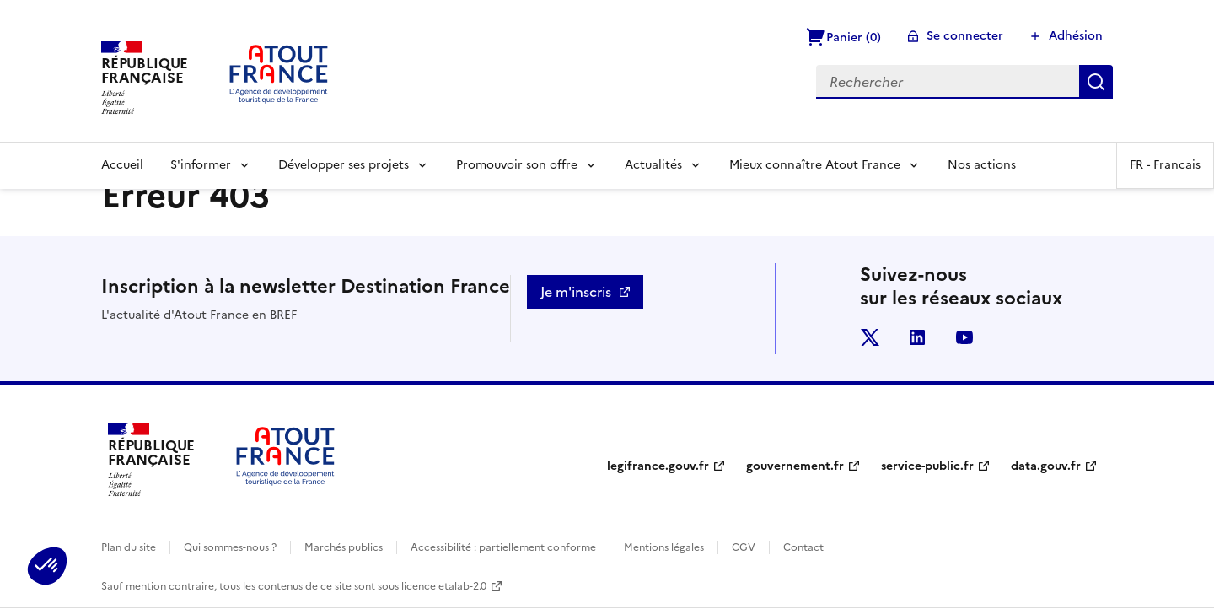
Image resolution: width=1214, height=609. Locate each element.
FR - (1165, 165)
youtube (964, 337)
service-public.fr (927, 466)
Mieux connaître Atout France (814, 165)
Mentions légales (664, 547)
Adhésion (1076, 36)
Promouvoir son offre (516, 165)
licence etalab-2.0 (443, 586)
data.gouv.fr (1046, 466)
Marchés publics (343, 547)
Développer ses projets (343, 165)
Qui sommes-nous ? (230, 547)
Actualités (653, 165)
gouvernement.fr (795, 466)
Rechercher (1096, 82)
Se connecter (965, 36)
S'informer (200, 165)
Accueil (122, 165)
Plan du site (128, 547)
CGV (743, 547)
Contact (803, 547)
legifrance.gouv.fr (658, 466)
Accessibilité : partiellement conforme (503, 547)
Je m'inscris (575, 292)
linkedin (917, 337)
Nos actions (982, 165)
